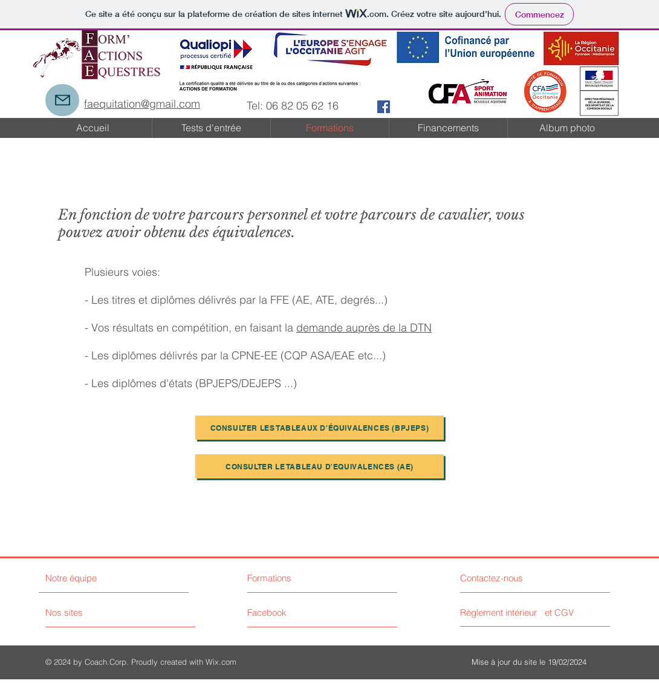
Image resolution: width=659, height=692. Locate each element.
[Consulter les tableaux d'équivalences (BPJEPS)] (319, 428)
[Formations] (293, 578)
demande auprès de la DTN (364, 328)
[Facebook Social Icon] (383, 106)
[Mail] (62, 100)
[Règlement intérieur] (499, 612)
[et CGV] (559, 612)
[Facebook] (301, 612)
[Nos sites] (91, 612)
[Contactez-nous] (505, 578)
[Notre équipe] (97, 578)
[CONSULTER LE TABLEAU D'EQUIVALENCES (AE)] (319, 466)
